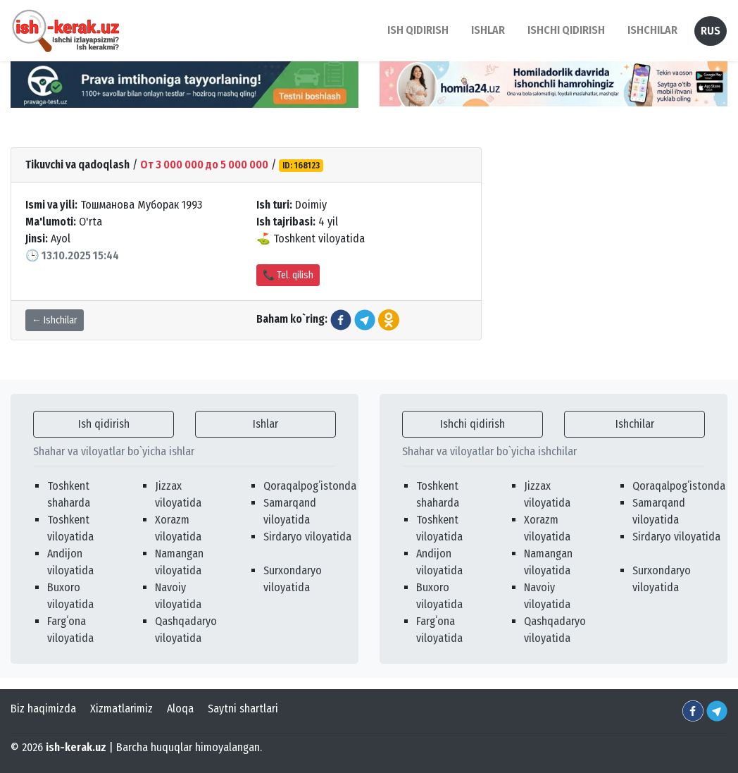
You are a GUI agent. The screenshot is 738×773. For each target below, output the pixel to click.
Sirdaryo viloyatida (307, 536)
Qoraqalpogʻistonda (309, 486)
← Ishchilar (54, 320)
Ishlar (265, 424)
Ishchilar (634, 424)
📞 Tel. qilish (288, 275)
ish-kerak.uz (76, 747)
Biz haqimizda (43, 708)
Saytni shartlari (243, 708)
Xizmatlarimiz (121, 708)
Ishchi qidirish (566, 30)
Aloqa (180, 708)
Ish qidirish (104, 424)
